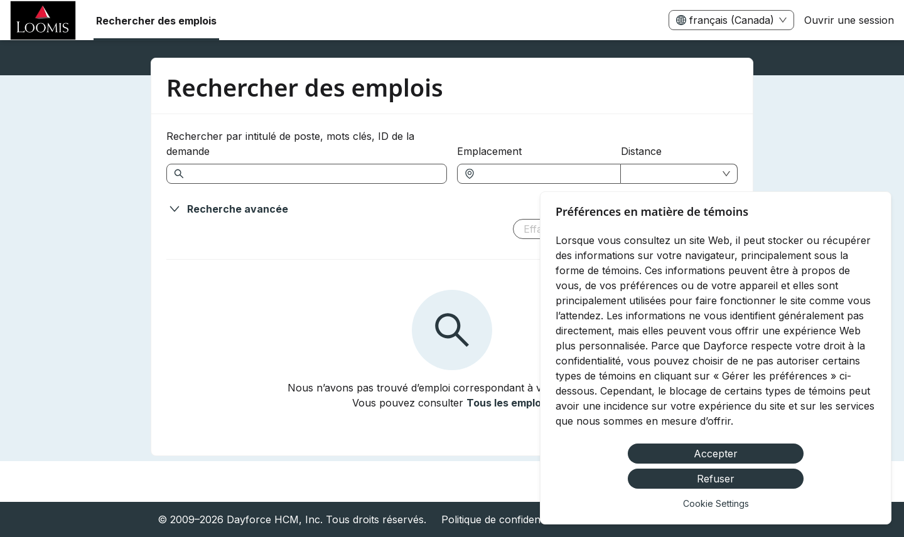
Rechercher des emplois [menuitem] (156, 20)
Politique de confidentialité (502, 519)
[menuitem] (43, 21)
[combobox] (545, 173)
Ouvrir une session (849, 20)
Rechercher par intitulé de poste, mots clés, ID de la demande (290, 143)
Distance (641, 151)
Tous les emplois (507, 402)
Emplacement (489, 151)
